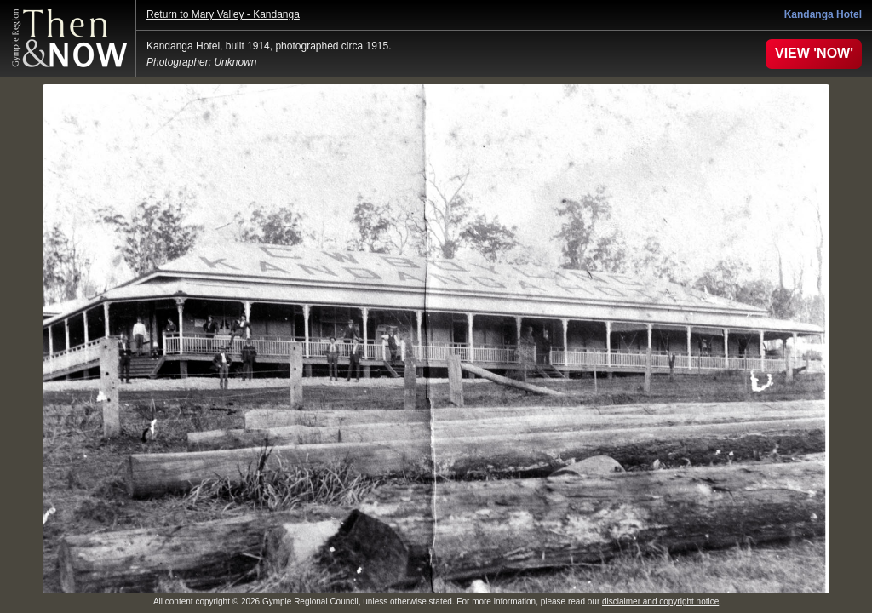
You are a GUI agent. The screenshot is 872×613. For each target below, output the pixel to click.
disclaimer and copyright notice (660, 601)
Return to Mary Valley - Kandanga (223, 14)
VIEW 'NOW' (814, 53)
